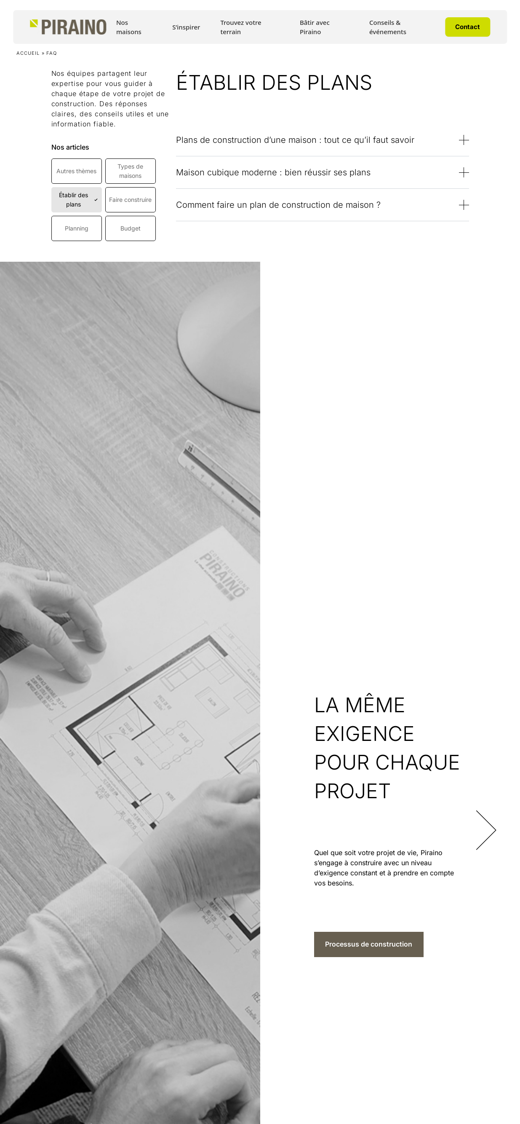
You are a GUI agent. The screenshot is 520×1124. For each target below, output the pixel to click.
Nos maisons (128, 27)
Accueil (28, 53)
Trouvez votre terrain (240, 27)
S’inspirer (186, 27)
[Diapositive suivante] (489, 823)
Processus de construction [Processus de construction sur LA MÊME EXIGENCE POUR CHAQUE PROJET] (368, 944)
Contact (467, 27)
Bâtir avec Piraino (315, 27)
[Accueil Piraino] (68, 27)
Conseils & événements (387, 27)
